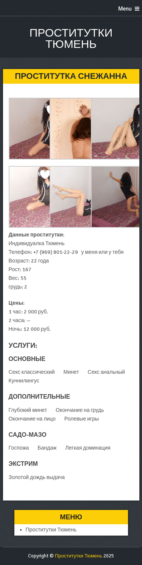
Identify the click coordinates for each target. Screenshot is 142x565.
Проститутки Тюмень (71, 38)
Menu (124, 8)
